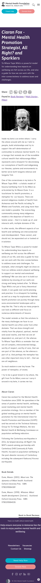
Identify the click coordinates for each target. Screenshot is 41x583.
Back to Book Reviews (29, 515)
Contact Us (16, 549)
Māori (4, 100)
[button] (38, 580)
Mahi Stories (32, 96)
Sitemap (27, 549)
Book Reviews (17, 96)
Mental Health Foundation (25, 581)
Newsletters (14, 545)
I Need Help (9, 11)
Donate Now (26, 11)
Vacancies (27, 545)
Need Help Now (20, 560)
